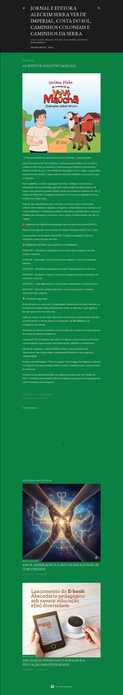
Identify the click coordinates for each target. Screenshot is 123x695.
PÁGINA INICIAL (39, 47)
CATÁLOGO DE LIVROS (37, 398)
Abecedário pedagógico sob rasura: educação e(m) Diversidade (53, 662)
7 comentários (40, 670)
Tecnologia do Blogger (61, 686)
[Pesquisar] (99, 7)
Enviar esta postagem (43, 394)
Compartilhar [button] (27, 394)
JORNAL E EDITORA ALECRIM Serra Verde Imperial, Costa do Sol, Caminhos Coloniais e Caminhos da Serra (61, 21)
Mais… (51, 47)
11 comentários (41, 574)
